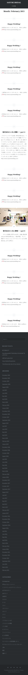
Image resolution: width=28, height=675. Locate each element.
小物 (3, 647)
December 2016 (6, 516)
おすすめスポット (6, 590)
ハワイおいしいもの (7, 620)
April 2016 (4, 540)
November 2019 (6, 414)
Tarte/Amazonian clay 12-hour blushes (11, 364)
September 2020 (6, 384)
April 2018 (4, 468)
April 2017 (4, 504)
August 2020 (5, 387)
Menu (14, 6)
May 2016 (4, 537)
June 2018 (4, 462)
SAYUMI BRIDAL (14, 2)
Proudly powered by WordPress (11, 670)
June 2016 (4, 534)
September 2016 (6, 525)
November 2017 (6, 483)
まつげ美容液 (5, 635)
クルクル (4, 599)
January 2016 (5, 549)
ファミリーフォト (6, 632)
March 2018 (5, 471)
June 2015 (4, 564)
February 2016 (5, 546)
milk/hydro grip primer (7, 358)
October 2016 (5, 522)
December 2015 (6, 552)
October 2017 (5, 486)
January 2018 (5, 477)
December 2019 (6, 411)
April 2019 (4, 435)
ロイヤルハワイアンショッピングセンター (12, 644)
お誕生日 (4, 596)
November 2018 (6, 450)
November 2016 (6, 519)
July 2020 (4, 390)
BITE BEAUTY (5, 350)
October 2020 (5, 381)
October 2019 (5, 417)
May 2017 (4, 501)
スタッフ (4, 611)
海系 (3, 650)
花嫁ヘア (4, 653)
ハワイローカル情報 (7, 623)
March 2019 (5, 438)
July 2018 (4, 459)
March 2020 (5, 402)
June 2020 (4, 393)
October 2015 (5, 558)
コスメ (3, 605)
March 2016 (5, 543)
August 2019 (5, 423)
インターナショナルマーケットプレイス (11, 587)
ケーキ (3, 602)
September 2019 (6, 420)
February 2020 (5, 405)
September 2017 (6, 489)
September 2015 (6, 561)
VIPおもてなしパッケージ (8, 584)
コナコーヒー (5, 608)
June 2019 (4, 429)
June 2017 (4, 498)
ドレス (3, 614)
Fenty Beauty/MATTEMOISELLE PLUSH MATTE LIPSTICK (13, 354)
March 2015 (5, 567)
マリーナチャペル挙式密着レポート (10, 641)
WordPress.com (16, 671)
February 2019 (5, 441)
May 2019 (4, 432)
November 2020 (6, 378)
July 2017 (4, 495)
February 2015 (5, 570)
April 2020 (4, 399)
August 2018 (5, 456)
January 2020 (5, 408)
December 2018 (6, 447)
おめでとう (5, 593)
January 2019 (5, 444)
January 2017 (5, 513)
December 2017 (6, 480)
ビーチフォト (5, 629)
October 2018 (5, 453)
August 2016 (5, 528)
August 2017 (5, 492)
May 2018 (4, 465)
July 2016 (4, 531)
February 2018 (5, 474)
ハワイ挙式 (5, 626)
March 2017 (5, 507)
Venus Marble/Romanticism (8, 361)
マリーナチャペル (6, 638)
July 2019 (4, 426)
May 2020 (4, 396)
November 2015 (6, 555)
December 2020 (6, 375)
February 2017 (5, 510)
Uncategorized (5, 581)
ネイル (3, 617)
